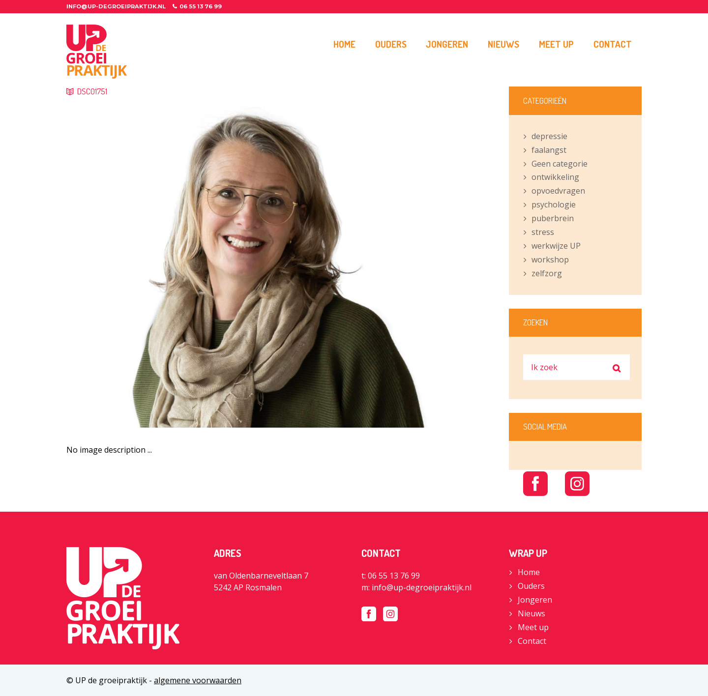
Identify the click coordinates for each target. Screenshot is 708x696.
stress (542, 232)
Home (529, 572)
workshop (550, 259)
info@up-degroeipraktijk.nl (116, 6)
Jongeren (535, 599)
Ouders (531, 585)
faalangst (548, 150)
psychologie (553, 204)
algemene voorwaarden (197, 680)
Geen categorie (559, 163)
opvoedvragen (558, 190)
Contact (532, 641)
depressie (549, 136)
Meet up (533, 627)
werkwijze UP (556, 245)
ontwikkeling (555, 177)
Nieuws (531, 613)
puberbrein (552, 218)
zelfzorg (546, 273)
